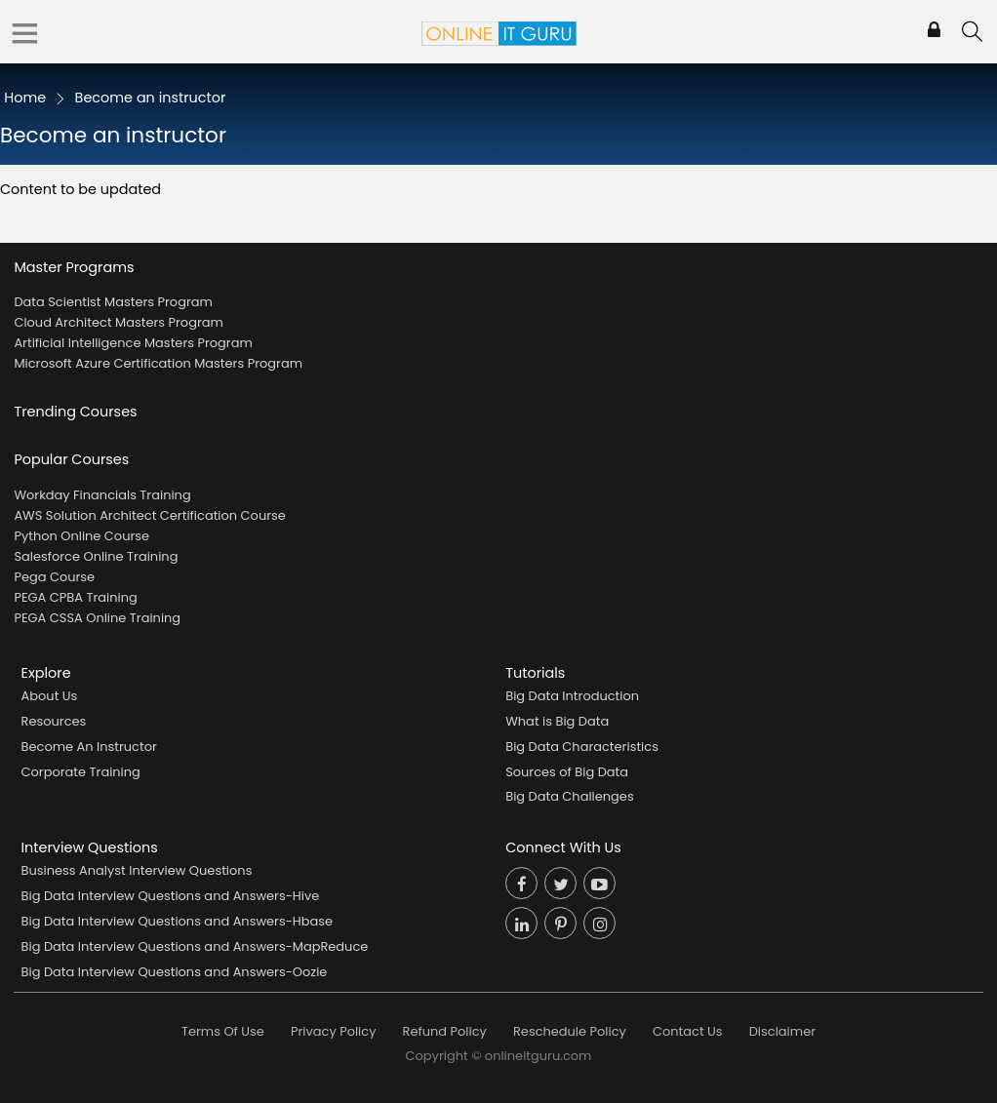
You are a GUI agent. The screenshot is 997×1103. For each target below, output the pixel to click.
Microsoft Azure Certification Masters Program (158, 363)
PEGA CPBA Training (75, 597)
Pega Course (54, 577)
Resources (54, 721)
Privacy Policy (333, 1031)
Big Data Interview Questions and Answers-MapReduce (195, 946)
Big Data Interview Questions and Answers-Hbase (177, 921)
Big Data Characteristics (581, 746)
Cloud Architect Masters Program (118, 322)
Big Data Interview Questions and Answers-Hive (170, 895)
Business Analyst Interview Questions (137, 870)
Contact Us (688, 1031)
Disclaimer (782, 1031)
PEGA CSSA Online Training (97, 618)
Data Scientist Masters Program (113, 302)
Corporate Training (80, 772)
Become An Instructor (89, 746)
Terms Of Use (222, 1031)
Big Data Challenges (569, 796)
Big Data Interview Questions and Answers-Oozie (174, 972)
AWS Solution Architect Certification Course (149, 515)
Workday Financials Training (102, 495)
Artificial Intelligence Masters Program (133, 343)
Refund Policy (445, 1031)
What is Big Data (557, 721)
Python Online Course (81, 536)
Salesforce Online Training (96, 556)
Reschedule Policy (569, 1031)
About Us (49, 696)
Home (25, 97)
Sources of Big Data (566, 772)
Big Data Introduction (572, 696)
